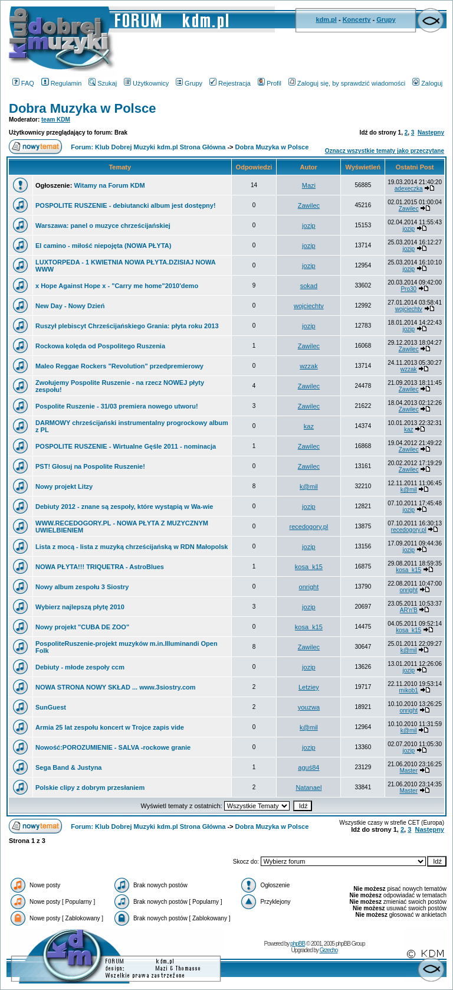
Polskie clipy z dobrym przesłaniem (90, 787)
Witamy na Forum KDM (109, 185)
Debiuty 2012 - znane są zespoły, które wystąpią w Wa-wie (124, 506)
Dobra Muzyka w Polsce (82, 108)
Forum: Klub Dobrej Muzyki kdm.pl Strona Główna (148, 147)
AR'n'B (409, 610)
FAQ (23, 83)
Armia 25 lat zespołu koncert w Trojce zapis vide (109, 727)
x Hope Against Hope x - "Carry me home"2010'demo (116, 285)
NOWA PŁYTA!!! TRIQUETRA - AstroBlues (99, 566)
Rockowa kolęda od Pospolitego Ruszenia (100, 345)
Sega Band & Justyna (68, 767)
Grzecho (329, 950)
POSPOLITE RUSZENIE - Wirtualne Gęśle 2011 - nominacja (125, 446)
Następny (431, 132)
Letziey (308, 687)
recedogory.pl (308, 526)
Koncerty (357, 19)
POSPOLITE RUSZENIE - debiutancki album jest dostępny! (125, 205)
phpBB (297, 943)
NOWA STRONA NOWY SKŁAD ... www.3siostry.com (115, 687)
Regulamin (61, 83)
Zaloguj (427, 83)
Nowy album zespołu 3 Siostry (82, 586)
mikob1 (408, 690)
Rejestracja (230, 83)
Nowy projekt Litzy (64, 486)
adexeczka (409, 188)
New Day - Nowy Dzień (69, 305)
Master (408, 770)
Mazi (309, 185)
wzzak (309, 366)
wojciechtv (309, 305)
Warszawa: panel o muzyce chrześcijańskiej (102, 225)
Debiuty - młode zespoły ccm (79, 667)
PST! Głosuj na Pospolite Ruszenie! (90, 466)
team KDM (55, 119)
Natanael (308, 787)
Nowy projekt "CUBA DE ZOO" (82, 626)
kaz (309, 426)
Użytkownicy (146, 83)
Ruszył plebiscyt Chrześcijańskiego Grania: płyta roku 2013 (127, 325)
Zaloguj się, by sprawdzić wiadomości (346, 83)
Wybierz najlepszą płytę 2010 (79, 606)
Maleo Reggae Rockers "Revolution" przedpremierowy (119, 366)
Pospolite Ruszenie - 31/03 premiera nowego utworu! (116, 406)
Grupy (385, 19)
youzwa (309, 707)
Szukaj (102, 83)
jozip (309, 225)
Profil (269, 83)
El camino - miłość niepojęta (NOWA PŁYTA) (103, 245)
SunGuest (50, 707)
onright (309, 586)
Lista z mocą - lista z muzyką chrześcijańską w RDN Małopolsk (131, 546)
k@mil (309, 486)
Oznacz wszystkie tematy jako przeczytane (384, 151)
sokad (308, 285)
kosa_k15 (309, 566)
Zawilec (309, 205)
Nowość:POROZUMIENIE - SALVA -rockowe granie (113, 747)
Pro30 (408, 289)
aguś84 (308, 767)
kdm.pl (326, 19)
